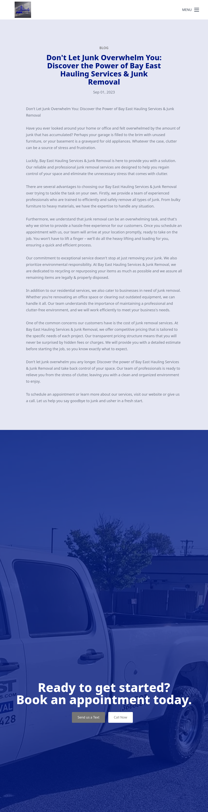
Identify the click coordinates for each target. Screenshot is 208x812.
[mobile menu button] (197, 10)
